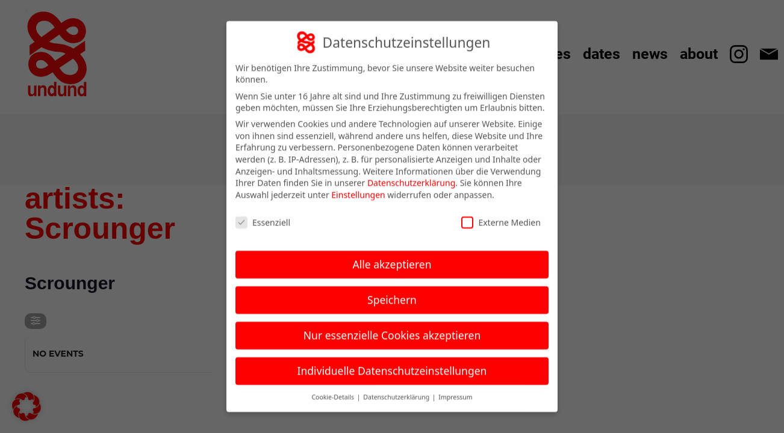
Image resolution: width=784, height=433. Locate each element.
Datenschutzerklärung (411, 173)
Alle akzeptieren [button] (392, 254)
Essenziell (262, 212)
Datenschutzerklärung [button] (397, 387)
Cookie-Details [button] (333, 387)
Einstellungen (358, 185)
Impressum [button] (455, 387)
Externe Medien (500, 212)
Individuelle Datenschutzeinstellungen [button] (392, 361)
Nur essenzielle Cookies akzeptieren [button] (392, 325)
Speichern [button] (392, 290)
